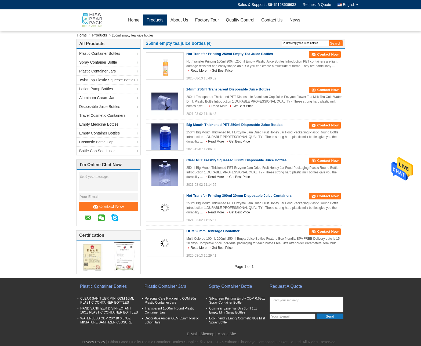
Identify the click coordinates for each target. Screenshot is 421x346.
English (350, 4)
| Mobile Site (225, 334)
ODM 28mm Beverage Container (212, 231)
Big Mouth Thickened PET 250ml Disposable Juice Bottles (234, 125)
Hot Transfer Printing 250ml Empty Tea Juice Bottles (229, 54)
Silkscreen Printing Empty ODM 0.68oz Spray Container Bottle (237, 300)
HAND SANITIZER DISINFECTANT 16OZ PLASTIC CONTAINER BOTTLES (109, 310)
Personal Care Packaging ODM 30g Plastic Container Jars (170, 300)
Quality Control (240, 20)
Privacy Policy (93, 342)
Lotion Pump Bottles (96, 89)
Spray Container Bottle (98, 62)
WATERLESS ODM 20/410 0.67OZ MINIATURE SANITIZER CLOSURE (106, 320)
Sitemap (207, 334)
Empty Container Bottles (99, 133)
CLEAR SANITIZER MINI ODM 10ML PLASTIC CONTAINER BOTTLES (107, 300)
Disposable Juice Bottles (99, 106)
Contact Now (108, 206)
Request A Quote (317, 4)
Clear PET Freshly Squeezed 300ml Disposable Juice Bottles (236, 160)
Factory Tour (207, 20)
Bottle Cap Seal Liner (97, 151)
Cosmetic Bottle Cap (96, 142)
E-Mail (192, 334)
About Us (179, 20)
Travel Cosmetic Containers (102, 115)
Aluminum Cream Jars (97, 98)
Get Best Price (222, 70)
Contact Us (271, 20)
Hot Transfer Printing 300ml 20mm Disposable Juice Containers (239, 196)
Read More (198, 70)
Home (134, 20)
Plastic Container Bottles (99, 53)
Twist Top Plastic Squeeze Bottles (107, 80)
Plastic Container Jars (97, 71)
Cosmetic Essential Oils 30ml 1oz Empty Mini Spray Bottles (233, 310)
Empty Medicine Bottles (98, 124)
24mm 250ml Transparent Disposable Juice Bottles (228, 89)
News (294, 20)
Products (155, 20)
